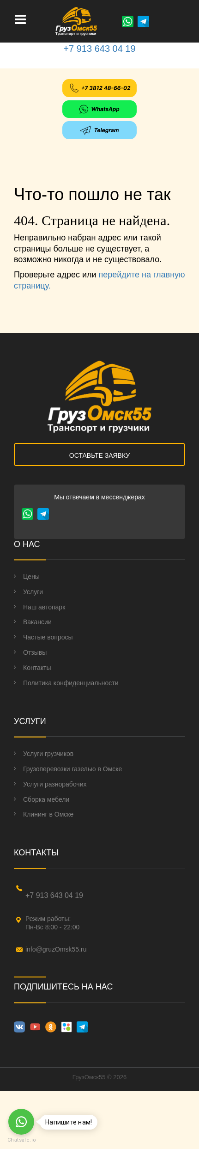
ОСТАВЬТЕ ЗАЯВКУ (99, 455)
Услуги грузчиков (48, 753)
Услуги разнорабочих (54, 784)
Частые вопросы (48, 637)
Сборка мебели (46, 799)
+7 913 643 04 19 (99, 48)
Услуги (33, 592)
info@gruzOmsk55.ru (55, 949)
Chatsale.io (21, 1140)
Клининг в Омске (48, 814)
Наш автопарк (44, 607)
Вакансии (37, 622)
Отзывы (35, 652)
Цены (31, 576)
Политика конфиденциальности (71, 683)
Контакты (37, 667)
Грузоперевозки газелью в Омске (72, 769)
